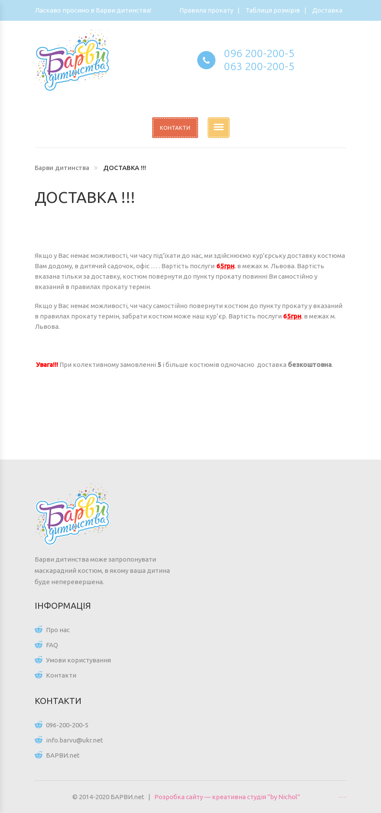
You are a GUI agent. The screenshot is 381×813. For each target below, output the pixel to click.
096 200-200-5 (259, 53)
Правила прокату (206, 10)
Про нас (58, 629)
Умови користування (78, 660)
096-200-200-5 (67, 725)
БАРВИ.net (63, 755)
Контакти (61, 675)
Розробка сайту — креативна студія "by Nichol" (227, 796)
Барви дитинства (62, 167)
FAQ (52, 645)
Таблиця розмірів (272, 10)
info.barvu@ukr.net (74, 740)
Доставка (327, 10)
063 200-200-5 (259, 66)
